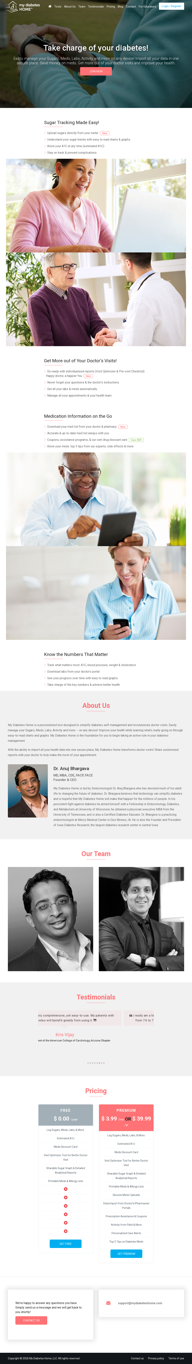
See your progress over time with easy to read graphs (82, 678)
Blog (120, 6)
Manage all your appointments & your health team (79, 395)
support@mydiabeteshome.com (140, 1303)
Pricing (111, 6)
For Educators (147, 6)
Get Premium (126, 1253)
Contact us (137, 1358)
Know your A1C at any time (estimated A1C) (75, 146)
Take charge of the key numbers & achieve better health (83, 684)
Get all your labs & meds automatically (72, 389)
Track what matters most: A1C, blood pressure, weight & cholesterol (91, 665)
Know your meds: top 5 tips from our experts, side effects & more (90, 446)
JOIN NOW (96, 71)
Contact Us (31, 1320)
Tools (57, 6)
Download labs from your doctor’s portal (73, 671)
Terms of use (176, 1358)
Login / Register (171, 6)
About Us (70, 6)
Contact (131, 6)
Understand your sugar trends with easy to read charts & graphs (88, 139)
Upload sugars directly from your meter (78, 133)
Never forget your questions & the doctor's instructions (83, 382)
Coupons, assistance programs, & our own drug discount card (95, 440)
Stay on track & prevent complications (72, 152)
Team (81, 6)
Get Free (66, 1244)
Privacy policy (156, 1358)
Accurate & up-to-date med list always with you (78, 433)
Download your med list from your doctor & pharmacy (87, 426)
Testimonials (96, 6)
